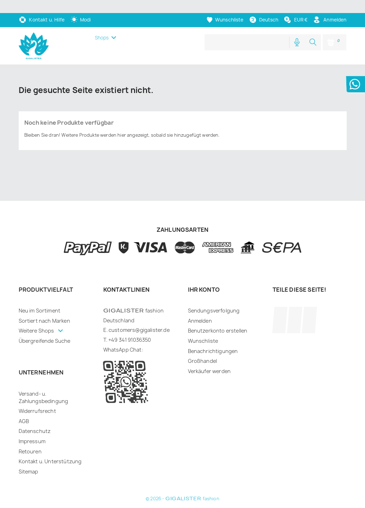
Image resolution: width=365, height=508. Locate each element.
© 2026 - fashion (182, 486)
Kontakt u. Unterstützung (50, 448)
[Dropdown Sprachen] (264, 7)
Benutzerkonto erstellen (218, 317)
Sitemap (28, 458)
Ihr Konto (204, 277)
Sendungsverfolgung (214, 297)
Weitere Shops (37, 317)
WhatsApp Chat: (123, 336)
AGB (24, 408)
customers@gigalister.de (139, 317)
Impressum (32, 428)
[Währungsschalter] (296, 6)
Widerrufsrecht (37, 398)
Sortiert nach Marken (44, 307)
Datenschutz (35, 418)
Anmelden (200, 307)
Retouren (30, 438)
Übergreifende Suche (45, 327)
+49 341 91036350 (129, 326)
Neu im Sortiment (40, 297)
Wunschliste (203, 327)
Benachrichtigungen (213, 338)
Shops (102, 24)
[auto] (81, 6)
